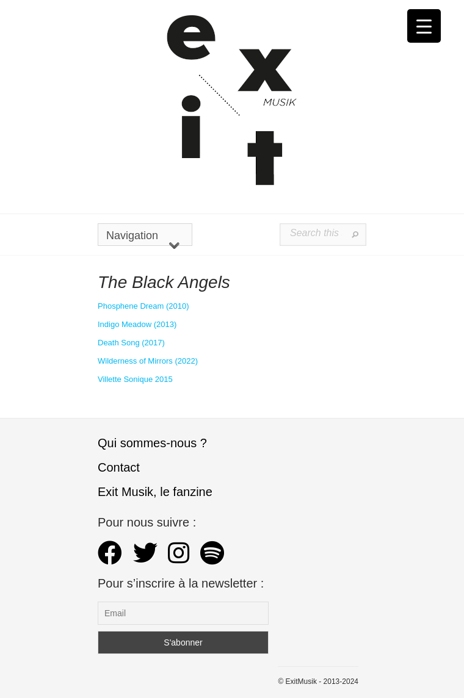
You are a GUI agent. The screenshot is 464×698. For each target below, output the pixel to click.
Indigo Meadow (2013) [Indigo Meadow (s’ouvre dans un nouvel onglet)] (137, 324)
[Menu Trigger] (424, 26)
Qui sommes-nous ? (152, 443)
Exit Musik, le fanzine (155, 491)
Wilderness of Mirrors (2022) (148, 360)
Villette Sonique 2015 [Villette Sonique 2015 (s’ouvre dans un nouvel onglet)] (135, 379)
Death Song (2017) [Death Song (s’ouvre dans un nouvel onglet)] (131, 342)
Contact (119, 467)
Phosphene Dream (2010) (143, 306)
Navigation (142, 237)
